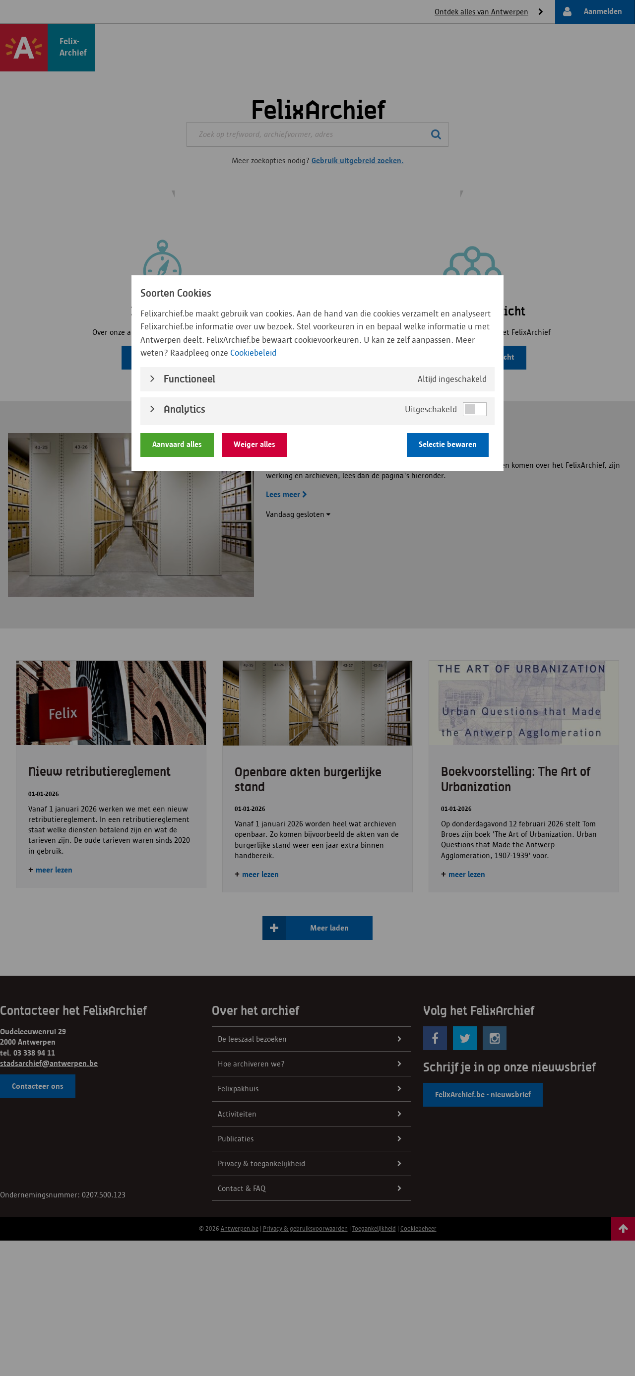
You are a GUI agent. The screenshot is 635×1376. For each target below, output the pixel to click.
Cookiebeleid (253, 353)
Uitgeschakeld (431, 409)
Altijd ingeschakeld (452, 379)
